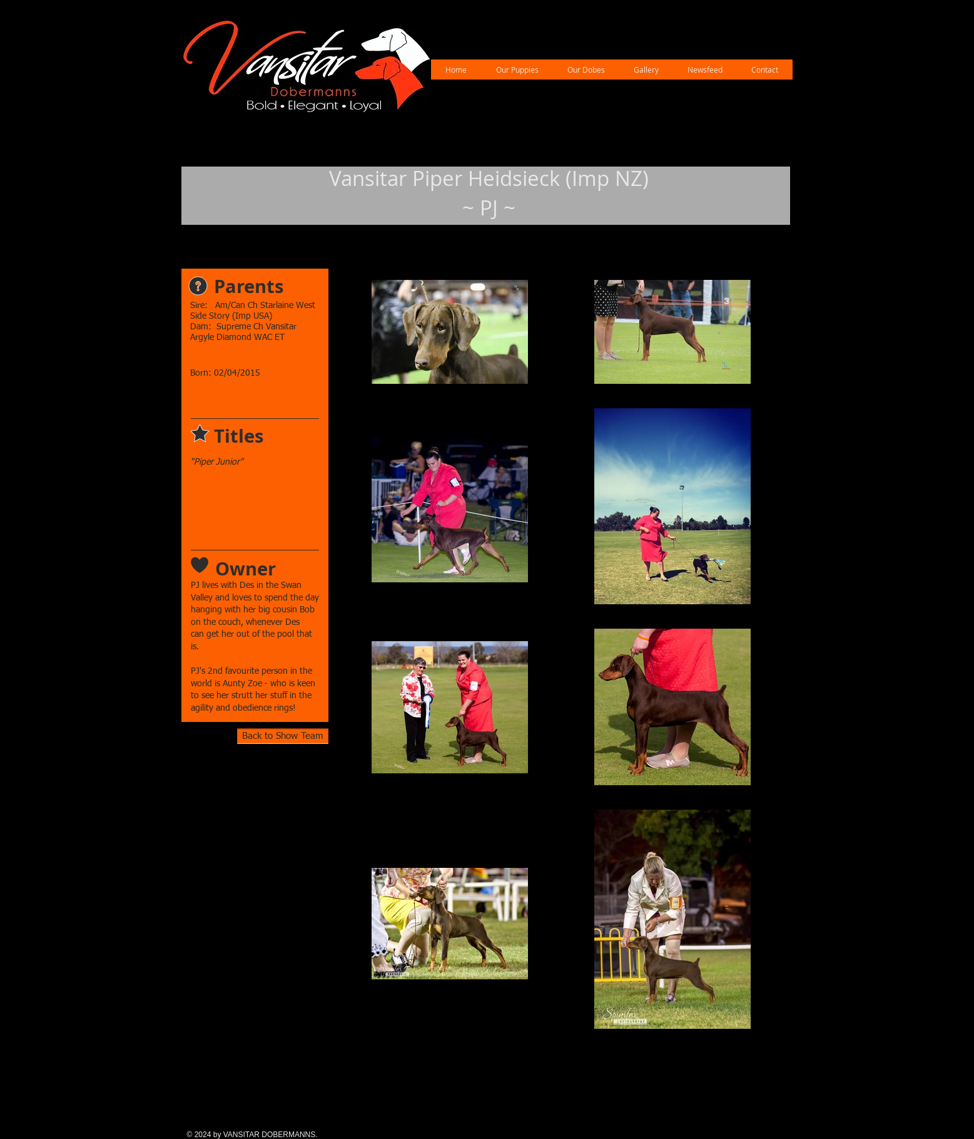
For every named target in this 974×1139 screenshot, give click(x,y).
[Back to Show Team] (282, 736)
